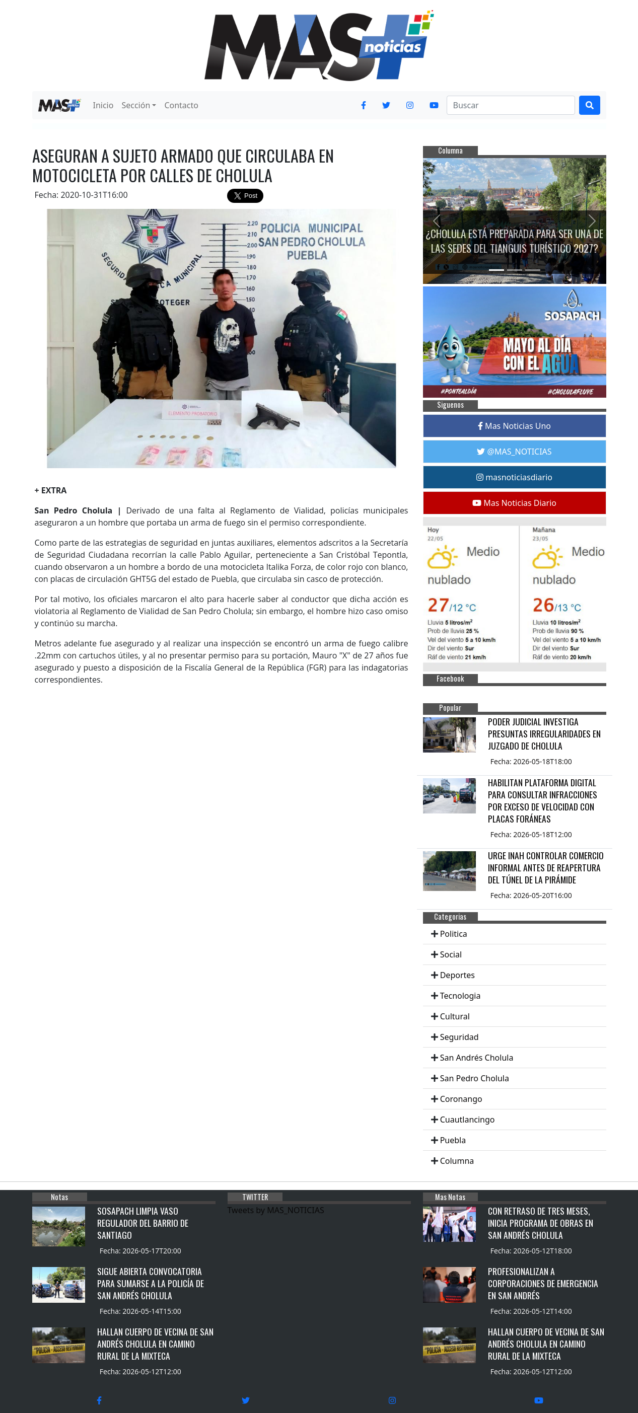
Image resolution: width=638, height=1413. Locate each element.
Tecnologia (460, 995)
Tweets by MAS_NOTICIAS (276, 1210)
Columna (457, 1160)
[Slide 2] (514, 270)
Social (451, 954)
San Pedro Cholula (474, 1078)
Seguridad (459, 1037)
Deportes (457, 975)
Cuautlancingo (467, 1119)
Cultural (455, 1016)
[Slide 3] (532, 270)
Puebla (453, 1140)
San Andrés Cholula (477, 1057)
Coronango (461, 1098)
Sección (135, 105)
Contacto (181, 105)
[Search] (511, 105)
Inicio (103, 105)
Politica (453, 933)
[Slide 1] (496, 270)
